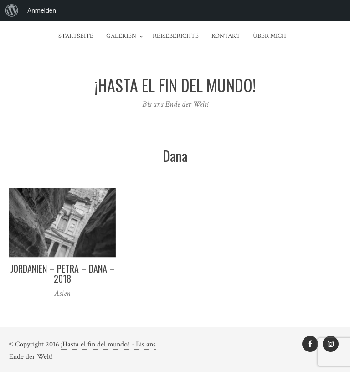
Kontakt (225, 36)
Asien (62, 293)
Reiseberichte (176, 36)
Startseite (75, 36)
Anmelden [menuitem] (41, 10)
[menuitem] (12, 10)
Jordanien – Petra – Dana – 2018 (62, 273)
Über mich (269, 36)
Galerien (121, 36)
